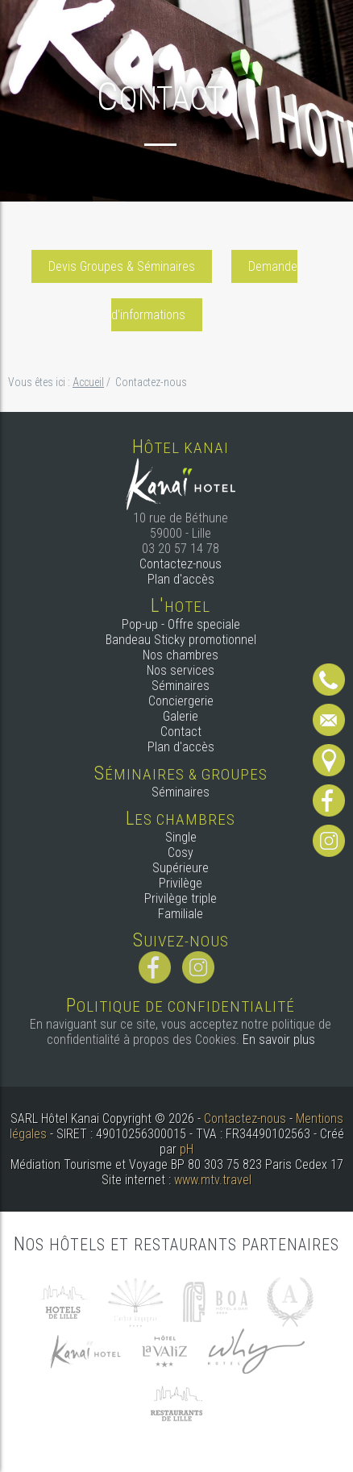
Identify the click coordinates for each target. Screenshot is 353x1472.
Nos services (180, 670)
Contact (180, 731)
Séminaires (181, 685)
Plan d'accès (180, 579)
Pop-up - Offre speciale (181, 624)
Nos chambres (180, 655)
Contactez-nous (180, 564)
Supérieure (180, 867)
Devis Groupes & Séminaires (121, 266)
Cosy (180, 852)
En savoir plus (279, 1039)
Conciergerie (181, 701)
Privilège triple (180, 898)
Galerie (180, 716)
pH (186, 1149)
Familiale (180, 913)
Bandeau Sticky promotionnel (181, 639)
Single (181, 837)
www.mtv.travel (212, 1179)
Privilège (180, 883)
